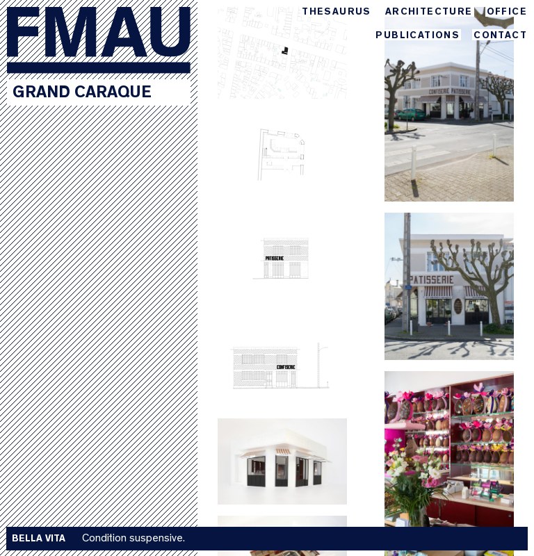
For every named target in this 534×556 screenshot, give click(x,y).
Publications (417, 35)
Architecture (429, 12)
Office (507, 12)
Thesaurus (336, 12)
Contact (500, 35)
